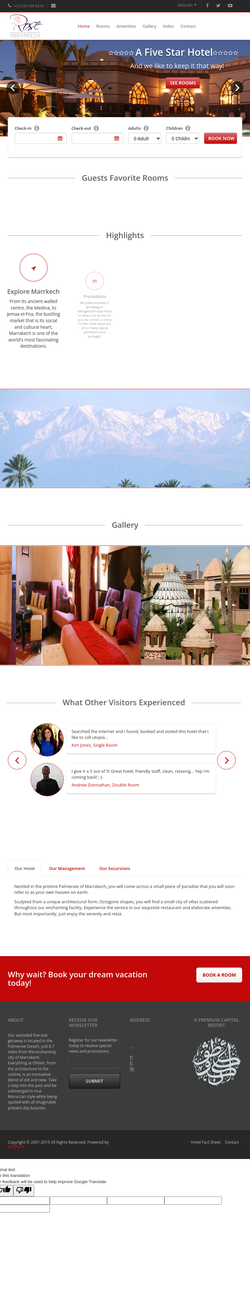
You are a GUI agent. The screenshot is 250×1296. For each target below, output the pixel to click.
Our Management (67, 868)
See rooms (183, 83)
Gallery (149, 26)
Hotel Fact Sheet (206, 1142)
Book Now (221, 138)
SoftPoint (16, 1147)
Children (174, 128)
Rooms (103, 26)
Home (84, 26)
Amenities (126, 26)
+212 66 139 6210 (25, 5)
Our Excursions (114, 868)
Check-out (81, 128)
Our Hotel (25, 868)
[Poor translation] (23, 1191)
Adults (134, 128)
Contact (188, 26)
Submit (94, 1081)
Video (168, 26)
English (187, 5)
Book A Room (219, 975)
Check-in (23, 128)
